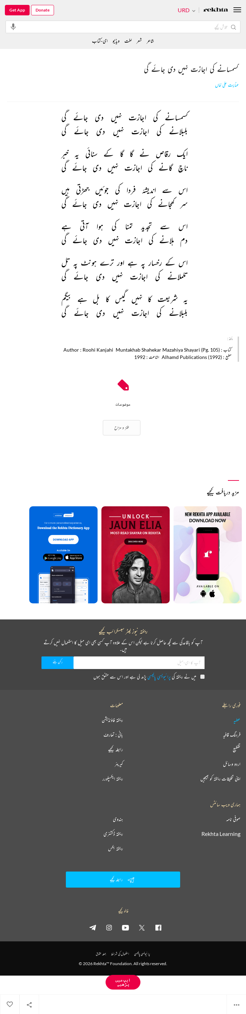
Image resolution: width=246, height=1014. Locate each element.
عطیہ (236, 720)
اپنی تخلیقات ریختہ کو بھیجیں (220, 778)
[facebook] (158, 927)
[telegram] (92, 927)
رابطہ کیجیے (115, 749)
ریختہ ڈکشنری (113, 834)
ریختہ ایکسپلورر (112, 778)
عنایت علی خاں (227, 85)
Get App (17, 10)
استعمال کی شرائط (120, 953)
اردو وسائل (231, 764)
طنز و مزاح (121, 428)
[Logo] (215, 10)
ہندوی (118, 819)
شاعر (150, 40)
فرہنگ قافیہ (231, 734)
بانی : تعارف (113, 734)
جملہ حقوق (101, 953)
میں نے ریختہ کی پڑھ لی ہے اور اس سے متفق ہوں (149, 676)
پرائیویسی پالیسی (159, 676)
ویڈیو (116, 40)
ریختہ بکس (115, 848)
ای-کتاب (100, 40)
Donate (42, 10)
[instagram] (109, 927)
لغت (128, 40)
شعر (139, 40)
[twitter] (141, 927)
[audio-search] (13, 26)
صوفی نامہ (233, 819)
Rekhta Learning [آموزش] (220, 834)
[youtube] (125, 927)
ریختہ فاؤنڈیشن (112, 720)
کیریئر (119, 764)
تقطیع (236, 749)
